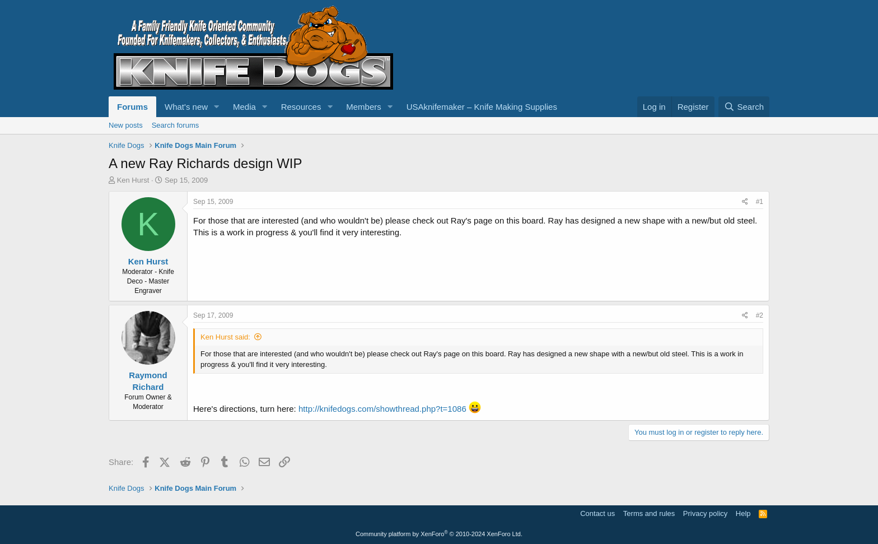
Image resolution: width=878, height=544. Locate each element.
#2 (759, 315)
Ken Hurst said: (225, 337)
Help (743, 513)
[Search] (743, 106)
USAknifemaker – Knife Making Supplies (482, 106)
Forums (132, 106)
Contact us (597, 513)
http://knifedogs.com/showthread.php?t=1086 (382, 408)
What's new (186, 106)
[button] (217, 106)
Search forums (175, 125)
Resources (301, 106)
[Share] (745, 202)
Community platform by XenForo (439, 534)
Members (363, 106)
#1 (759, 202)
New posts (126, 125)
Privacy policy (705, 513)
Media (244, 106)
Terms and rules (649, 513)
